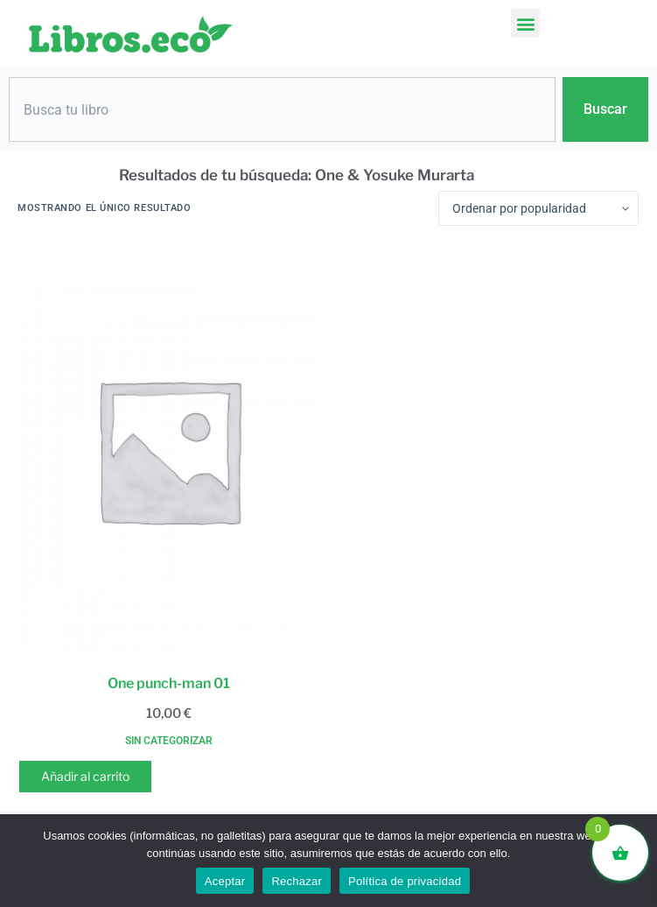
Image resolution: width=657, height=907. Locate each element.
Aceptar (225, 881)
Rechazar (296, 881)
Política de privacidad (404, 881)
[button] (525, 23)
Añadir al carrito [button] (85, 776)
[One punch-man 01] (168, 449)
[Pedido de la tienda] (538, 208)
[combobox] (282, 109)
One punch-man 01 (169, 683)
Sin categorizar (169, 741)
